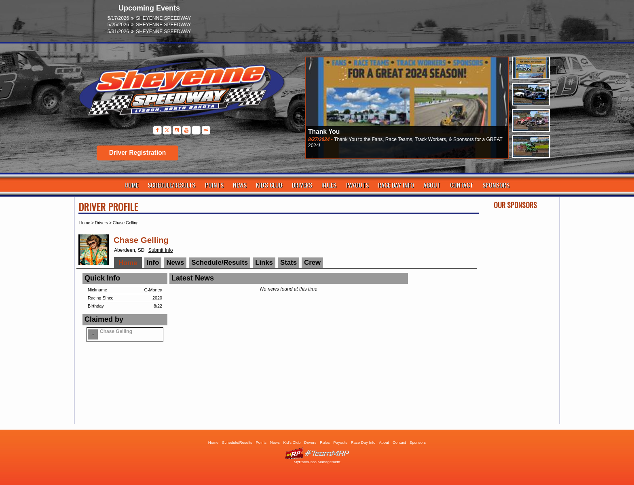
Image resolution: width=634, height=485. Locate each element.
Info (153, 262)
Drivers (302, 185)
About (431, 185)
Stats (288, 262)
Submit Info (160, 250)
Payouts (357, 185)
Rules (328, 185)
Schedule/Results (171, 185)
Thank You (324, 131)
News (240, 185)
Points (214, 185)
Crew (312, 262)
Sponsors (495, 185)
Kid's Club (269, 185)
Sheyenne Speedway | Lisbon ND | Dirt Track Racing (177, 93)
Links (264, 262)
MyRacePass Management (317, 462)
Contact (461, 185)
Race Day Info (396, 185)
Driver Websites (317, 453)
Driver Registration (137, 152)
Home (131, 185)
